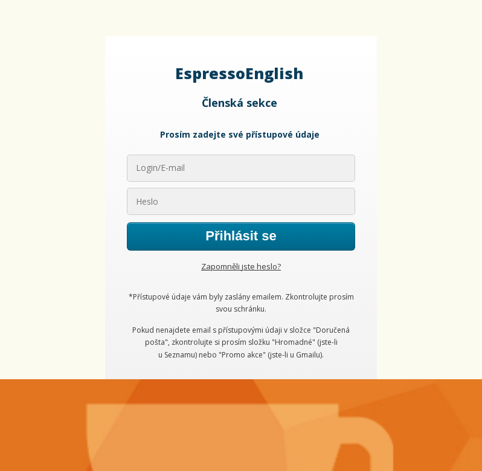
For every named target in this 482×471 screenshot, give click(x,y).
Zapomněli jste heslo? (241, 266)
